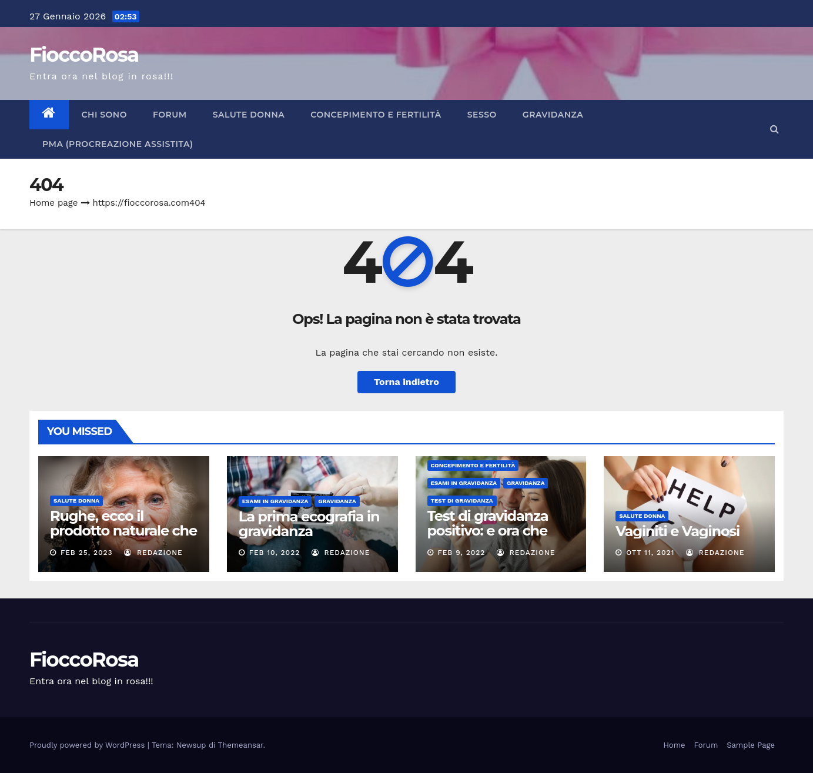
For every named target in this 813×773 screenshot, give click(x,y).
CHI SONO (104, 114)
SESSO (482, 114)
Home (674, 745)
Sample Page (751, 745)
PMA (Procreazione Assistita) (117, 144)
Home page (53, 203)
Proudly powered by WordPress (88, 745)
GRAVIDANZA (553, 114)
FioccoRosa (84, 54)
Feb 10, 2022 (274, 552)
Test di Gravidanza (462, 500)
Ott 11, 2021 (650, 552)
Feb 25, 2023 (87, 552)
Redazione (153, 552)
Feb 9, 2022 (461, 552)
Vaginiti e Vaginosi (677, 531)
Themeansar (240, 745)
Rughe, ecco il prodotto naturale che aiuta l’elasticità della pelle (123, 537)
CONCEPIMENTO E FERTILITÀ (375, 114)
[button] (774, 129)
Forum (170, 114)
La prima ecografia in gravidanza (309, 524)
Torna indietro (406, 381)
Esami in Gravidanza (275, 501)
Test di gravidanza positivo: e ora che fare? (487, 530)
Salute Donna (249, 114)
